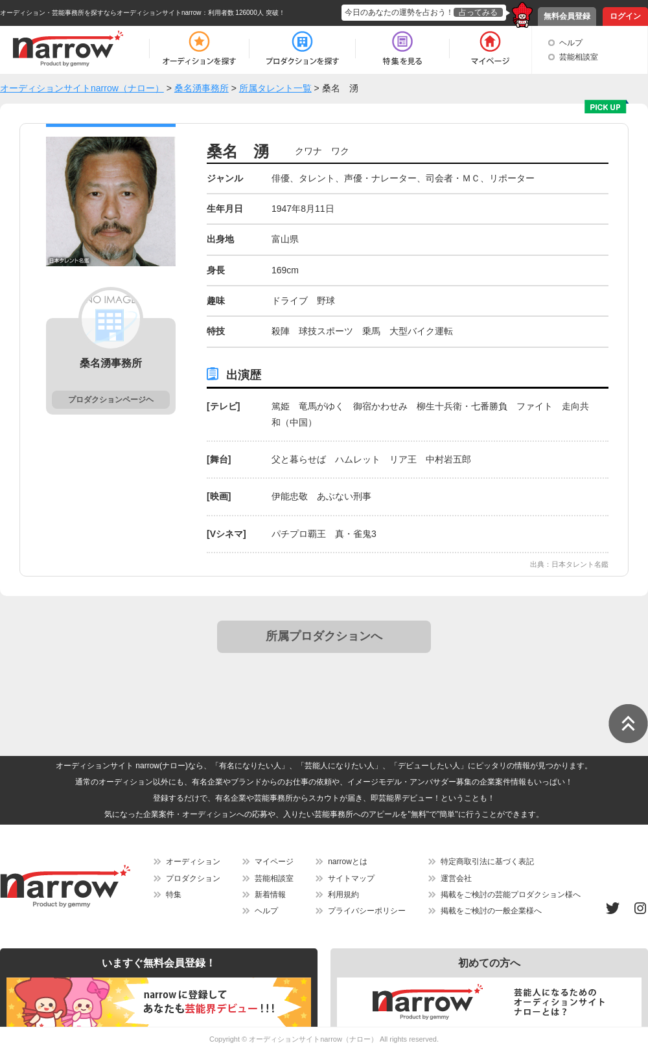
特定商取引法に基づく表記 (487, 861)
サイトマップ (351, 878)
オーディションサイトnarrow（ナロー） (313, 1039)
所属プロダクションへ (324, 636)
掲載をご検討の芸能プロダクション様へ (511, 894)
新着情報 (270, 894)
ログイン (625, 16)
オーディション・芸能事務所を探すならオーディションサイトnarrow (101, 12)
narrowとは (347, 861)
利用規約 (343, 894)
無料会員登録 (567, 16)
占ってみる (478, 12)
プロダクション (193, 878)
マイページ (274, 861)
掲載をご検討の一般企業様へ (491, 910)
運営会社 (456, 878)
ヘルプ (571, 42)
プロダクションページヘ (111, 399)
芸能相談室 (578, 57)
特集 (173, 894)
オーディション (193, 861)
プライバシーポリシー (367, 910)
